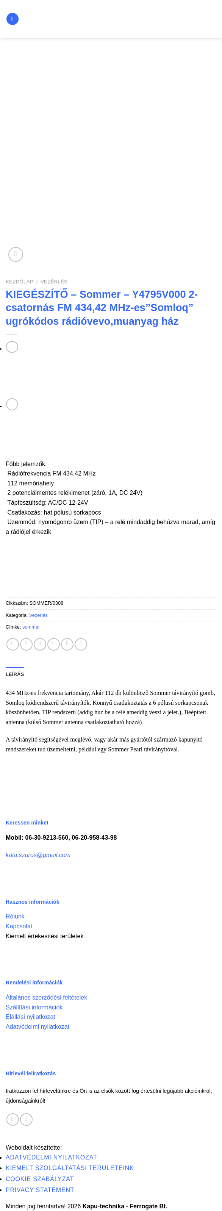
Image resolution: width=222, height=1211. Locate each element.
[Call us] (26, 1119)
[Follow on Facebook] (12, 1119)
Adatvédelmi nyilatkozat (37, 1026)
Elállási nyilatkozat (30, 1017)
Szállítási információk (34, 1007)
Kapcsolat (19, 926)
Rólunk (15, 916)
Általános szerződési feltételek (46, 997)
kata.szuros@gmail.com (38, 855)
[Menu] (12, 19)
